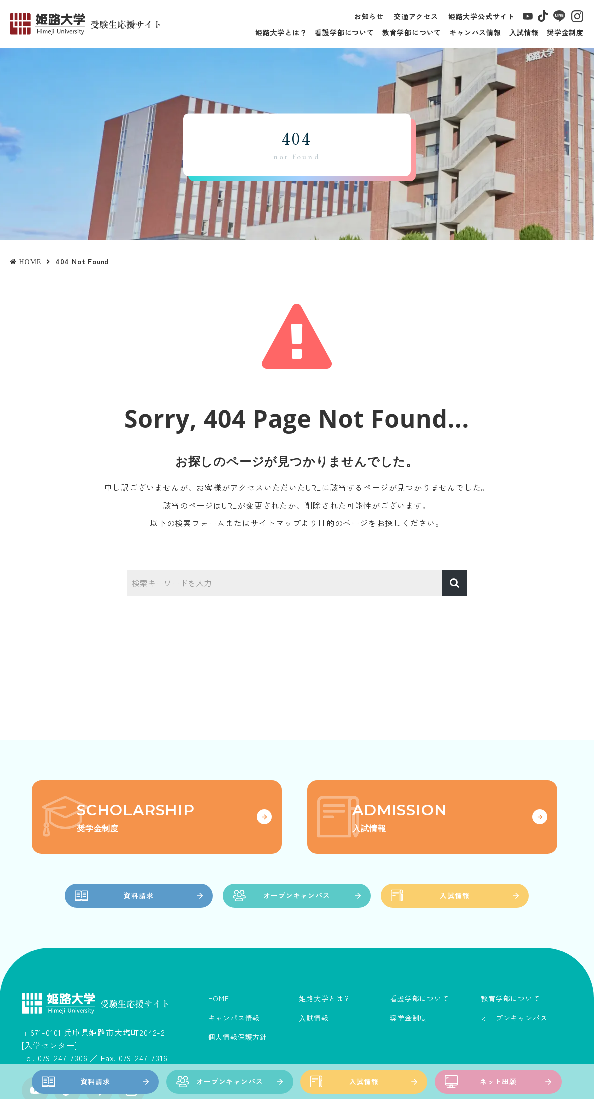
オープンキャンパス (229, 1082)
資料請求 (95, 1082)
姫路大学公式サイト (481, 16)
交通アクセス (416, 16)
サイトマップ (276, 523)
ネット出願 (498, 1082)
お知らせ (369, 16)
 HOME (26, 261)
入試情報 (364, 1082)
